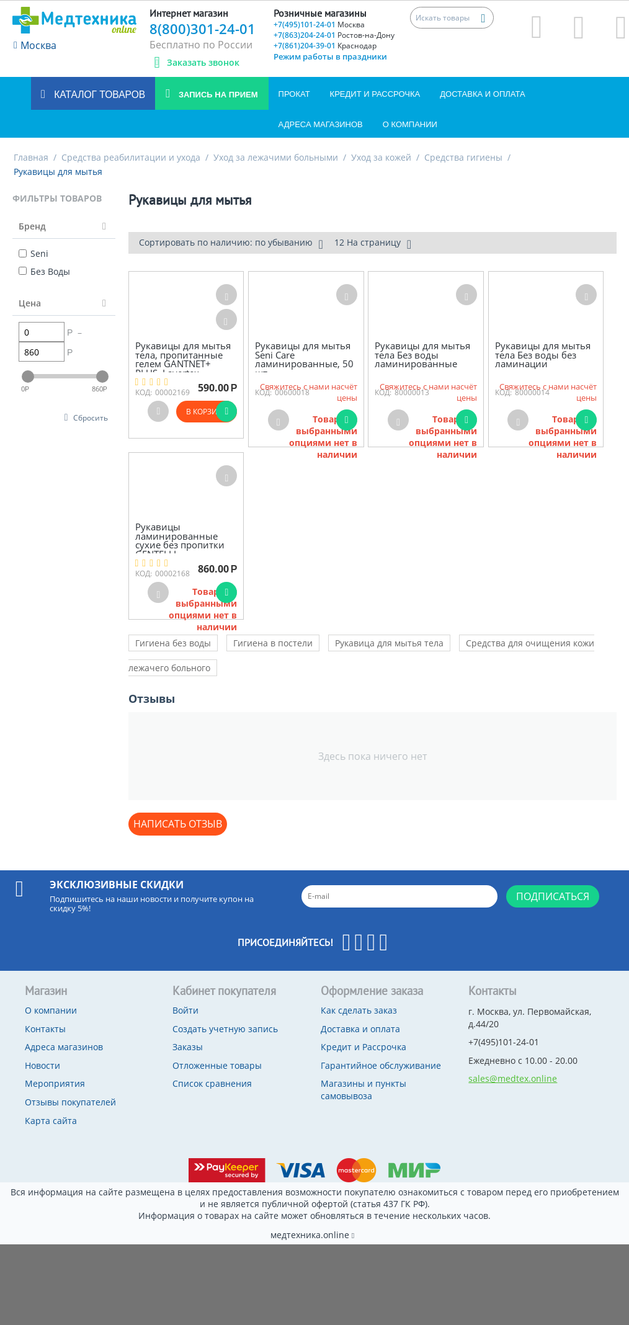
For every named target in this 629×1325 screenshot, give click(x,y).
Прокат (294, 94)
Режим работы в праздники (330, 56)
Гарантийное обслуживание (381, 1065)
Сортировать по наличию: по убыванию (231, 243)
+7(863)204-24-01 (334, 35)
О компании (410, 124)
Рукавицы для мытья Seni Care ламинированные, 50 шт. (304, 359)
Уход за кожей (381, 157)
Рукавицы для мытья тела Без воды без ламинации (543, 354)
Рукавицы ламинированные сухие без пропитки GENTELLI (180, 540)
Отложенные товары (217, 1065)
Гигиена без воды (173, 643)
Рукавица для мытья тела (389, 643)
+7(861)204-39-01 (325, 45)
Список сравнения (212, 1083)
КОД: (143, 392)
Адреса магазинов (321, 124)
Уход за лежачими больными (275, 157)
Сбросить (90, 417)
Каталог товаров (98, 94)
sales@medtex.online (512, 1078)
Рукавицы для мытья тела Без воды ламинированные (422, 354)
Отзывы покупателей (70, 1102)
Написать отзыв (177, 824)
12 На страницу (372, 243)
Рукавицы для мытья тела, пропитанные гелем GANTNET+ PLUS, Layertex (183, 359)
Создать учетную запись (225, 1029)
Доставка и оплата (482, 94)
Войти (185, 1010)
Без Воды (44, 271)
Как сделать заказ (359, 1010)
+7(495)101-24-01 (319, 24)
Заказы (187, 1047)
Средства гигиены (463, 157)
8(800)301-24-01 (202, 28)
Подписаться (552, 896)
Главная (31, 157)
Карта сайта (51, 1120)
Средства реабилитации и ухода (130, 157)
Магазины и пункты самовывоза (363, 1089)
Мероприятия (55, 1083)
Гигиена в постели (273, 643)
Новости (42, 1065)
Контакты (45, 1029)
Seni (33, 253)
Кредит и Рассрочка (375, 94)
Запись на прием (216, 94)
